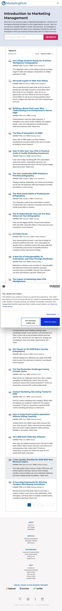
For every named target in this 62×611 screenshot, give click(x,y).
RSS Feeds (31, 527)
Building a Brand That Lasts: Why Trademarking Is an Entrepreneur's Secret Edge (32, 110)
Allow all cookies (50, 322)
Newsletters (31, 529)
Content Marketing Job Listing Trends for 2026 (32, 393)
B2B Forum (31, 543)
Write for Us (31, 556)
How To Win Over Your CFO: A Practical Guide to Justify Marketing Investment (31, 152)
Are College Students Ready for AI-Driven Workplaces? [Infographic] (32, 62)
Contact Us (31, 568)
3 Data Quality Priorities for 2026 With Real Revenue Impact (33, 461)
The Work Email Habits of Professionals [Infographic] (31, 195)
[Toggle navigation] (57, 3)
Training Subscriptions (31, 538)
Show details (51, 314)
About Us (31, 525)
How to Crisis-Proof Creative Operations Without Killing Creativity (31, 415)
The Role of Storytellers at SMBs (28, 133)
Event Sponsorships (31, 554)
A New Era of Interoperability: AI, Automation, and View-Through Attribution (33, 258)
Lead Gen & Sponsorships (31, 552)
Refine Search (12, 54)
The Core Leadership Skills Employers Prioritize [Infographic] (30, 174)
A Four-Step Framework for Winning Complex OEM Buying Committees (30, 483)
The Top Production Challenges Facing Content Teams (31, 370)
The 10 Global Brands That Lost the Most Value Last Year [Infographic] (31, 215)
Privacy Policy (31, 576)
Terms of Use (31, 574)
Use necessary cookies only (30, 322)
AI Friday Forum (20, 234)
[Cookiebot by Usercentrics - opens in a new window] (51, 286)
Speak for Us (31, 558)
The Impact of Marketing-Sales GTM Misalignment (29, 280)
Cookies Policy (31, 578)
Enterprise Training (31, 541)
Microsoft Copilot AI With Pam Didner (30, 81)
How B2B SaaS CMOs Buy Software (29, 437)
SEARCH (51, 37)
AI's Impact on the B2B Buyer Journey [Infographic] (30, 350)
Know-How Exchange (31, 570)
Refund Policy (31, 572)
